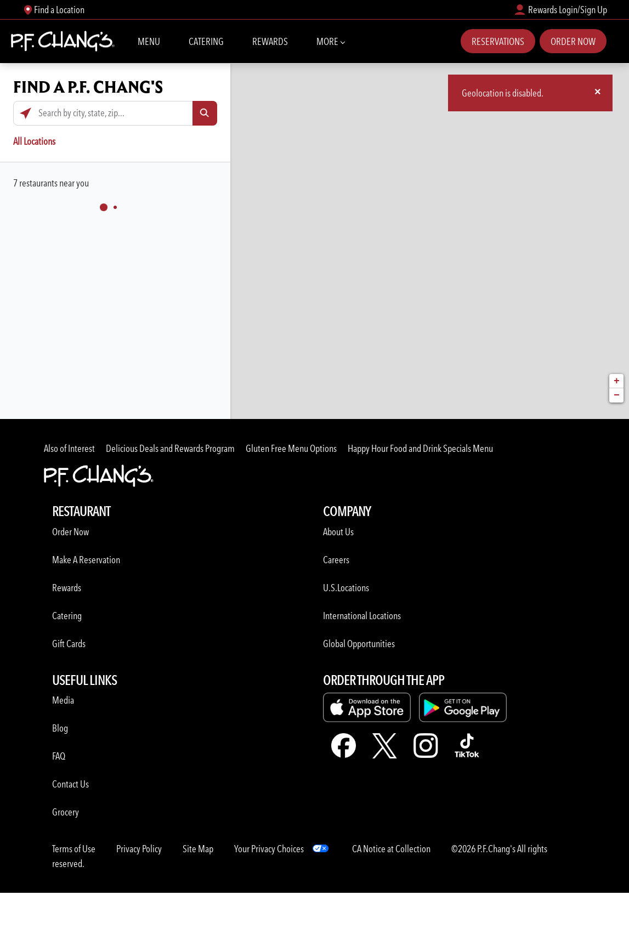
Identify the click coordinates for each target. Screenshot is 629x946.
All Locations (34, 141)
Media (63, 700)
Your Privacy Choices (269, 848)
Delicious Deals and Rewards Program (170, 448)
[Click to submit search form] (204, 113)
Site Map (198, 848)
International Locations (362, 615)
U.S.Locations (346, 587)
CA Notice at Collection (391, 848)
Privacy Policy (139, 848)
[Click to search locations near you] (25, 113)
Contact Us (70, 784)
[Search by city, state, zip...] (115, 113)
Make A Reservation (86, 559)
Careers (336, 559)
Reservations (498, 41)
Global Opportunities (359, 643)
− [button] (617, 395)
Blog (60, 728)
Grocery (65, 812)
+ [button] (617, 381)
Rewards (270, 41)
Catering (206, 41)
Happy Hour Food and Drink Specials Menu (420, 448)
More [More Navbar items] (330, 40)
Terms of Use (73, 848)
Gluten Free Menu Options (291, 448)
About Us (338, 531)
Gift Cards (69, 643)
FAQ (58, 756)
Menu (149, 41)
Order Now (573, 41)
